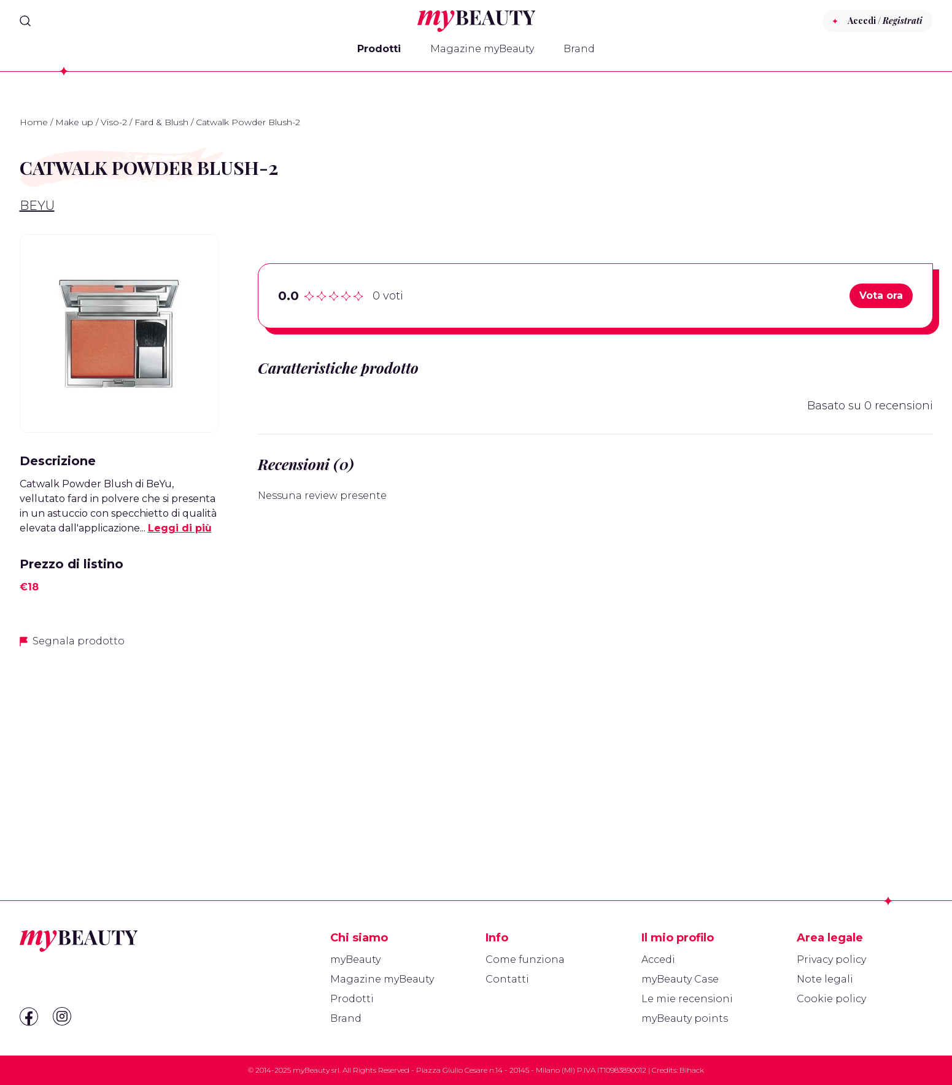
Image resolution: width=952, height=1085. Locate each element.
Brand (579, 49)
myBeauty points (684, 1018)
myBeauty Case (680, 979)
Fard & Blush (161, 122)
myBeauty (355, 959)
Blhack (691, 1070)
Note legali (825, 979)
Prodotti (379, 49)
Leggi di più (180, 528)
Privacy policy (831, 959)
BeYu (37, 205)
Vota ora (881, 295)
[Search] (25, 20)
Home (34, 122)
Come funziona (525, 959)
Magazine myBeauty (482, 49)
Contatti (507, 979)
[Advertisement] (119, 745)
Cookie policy (831, 999)
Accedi (658, 959)
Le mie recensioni (687, 999)
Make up (74, 122)
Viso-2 (114, 122)
